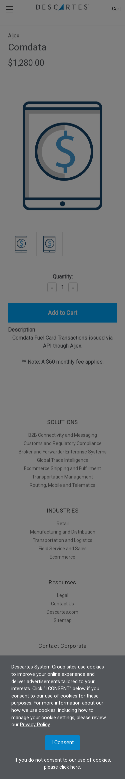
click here (69, 767)
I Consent (62, 742)
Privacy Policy (35, 725)
